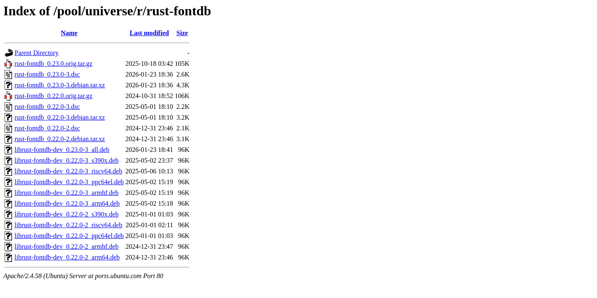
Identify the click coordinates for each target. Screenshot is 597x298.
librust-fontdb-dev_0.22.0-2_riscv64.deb (68, 224)
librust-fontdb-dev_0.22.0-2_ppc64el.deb (69, 235)
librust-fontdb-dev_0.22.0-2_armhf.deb (67, 246)
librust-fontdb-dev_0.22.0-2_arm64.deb (67, 257)
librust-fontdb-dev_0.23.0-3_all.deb (62, 149)
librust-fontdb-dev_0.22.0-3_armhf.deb (67, 192)
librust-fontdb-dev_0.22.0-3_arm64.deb (67, 203)
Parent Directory (36, 52)
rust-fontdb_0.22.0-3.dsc (47, 106)
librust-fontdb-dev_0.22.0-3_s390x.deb (67, 160)
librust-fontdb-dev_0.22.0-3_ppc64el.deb (69, 181)
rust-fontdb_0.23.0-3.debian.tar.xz (60, 85)
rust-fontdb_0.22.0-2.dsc (47, 128)
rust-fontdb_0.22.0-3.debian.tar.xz (60, 117)
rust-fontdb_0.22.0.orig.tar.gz (53, 95)
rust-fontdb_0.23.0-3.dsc (47, 74)
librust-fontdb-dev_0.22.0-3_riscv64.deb (68, 171)
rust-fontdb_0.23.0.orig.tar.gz (53, 63)
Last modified (149, 32)
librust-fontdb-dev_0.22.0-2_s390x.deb (67, 214)
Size (182, 32)
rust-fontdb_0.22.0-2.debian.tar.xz (60, 138)
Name (69, 32)
